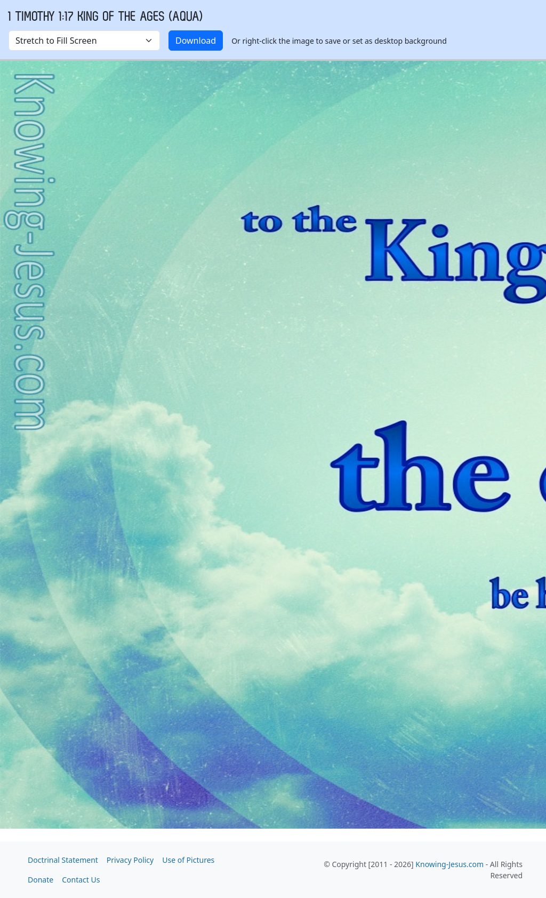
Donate (40, 880)
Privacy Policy (130, 860)
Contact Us (81, 880)
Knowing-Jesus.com (449, 864)
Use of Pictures (188, 860)
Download (195, 40)
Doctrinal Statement (63, 860)
